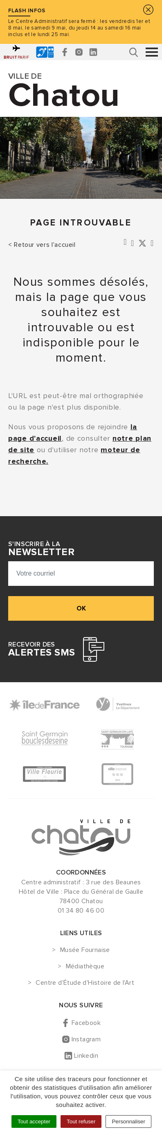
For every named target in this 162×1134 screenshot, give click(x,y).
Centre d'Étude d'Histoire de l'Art (85, 983)
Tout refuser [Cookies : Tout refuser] (81, 1121)
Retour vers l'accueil (44, 245)
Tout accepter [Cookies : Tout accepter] (34, 1121)
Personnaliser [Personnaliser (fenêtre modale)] (128, 1121)
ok (81, 608)
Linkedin (86, 1056)
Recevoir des (41, 649)
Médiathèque (85, 966)
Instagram (86, 1039)
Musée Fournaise (85, 950)
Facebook (86, 1023)
